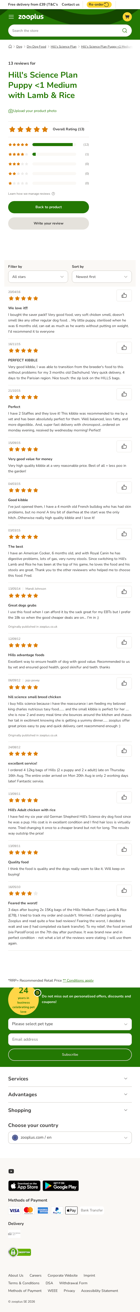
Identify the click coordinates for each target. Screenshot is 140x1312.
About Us (15, 1275)
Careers (36, 1275)
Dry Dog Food (36, 47)
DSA (49, 1283)
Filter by (15, 266)
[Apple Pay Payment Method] (71, 1211)
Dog (19, 47)
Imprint (89, 1275)
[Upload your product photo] (32, 111)
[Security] (19, 1253)
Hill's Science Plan (64, 47)
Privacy (69, 1290)
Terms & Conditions (24, 1283)
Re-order (99, 5)
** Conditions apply (78, 980)
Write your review (48, 223)
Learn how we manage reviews (32, 194)
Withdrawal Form (73, 1283)
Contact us (71, 4)
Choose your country (33, 1125)
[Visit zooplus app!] (24, 1190)
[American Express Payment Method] (43, 1211)
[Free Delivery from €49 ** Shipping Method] (14, 1235)
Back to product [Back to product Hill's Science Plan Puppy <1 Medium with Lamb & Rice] (48, 207)
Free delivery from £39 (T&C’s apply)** (40, 4)
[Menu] (11, 17)
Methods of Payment (25, 1290)
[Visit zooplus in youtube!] (11, 1171)
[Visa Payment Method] (14, 1211)
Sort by (78, 266)
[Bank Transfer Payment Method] (92, 1210)
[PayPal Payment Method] (57, 1211)
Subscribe (70, 1054)
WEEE (53, 1290)
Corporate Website (63, 1275)
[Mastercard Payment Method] (28, 1211)
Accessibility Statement (99, 1290)
